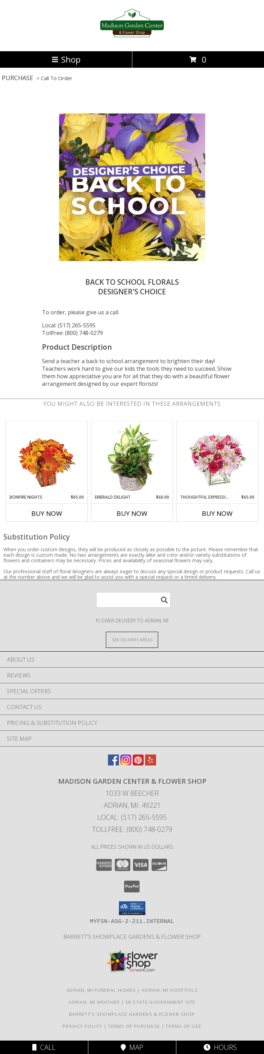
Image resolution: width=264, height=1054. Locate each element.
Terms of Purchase (134, 1026)
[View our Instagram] (125, 763)
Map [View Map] (132, 1047)
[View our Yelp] (150, 763)
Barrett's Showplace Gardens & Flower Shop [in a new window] (132, 937)
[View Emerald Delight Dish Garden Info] (132, 457)
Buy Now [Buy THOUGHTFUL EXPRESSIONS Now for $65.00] (217, 513)
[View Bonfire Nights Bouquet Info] (47, 458)
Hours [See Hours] (220, 1047)
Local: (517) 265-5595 (69, 325)
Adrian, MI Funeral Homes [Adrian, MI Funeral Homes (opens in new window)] (101, 990)
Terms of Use (183, 1026)
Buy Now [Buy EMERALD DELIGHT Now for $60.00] (132, 513)
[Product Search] (133, 600)
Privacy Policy (82, 1026)
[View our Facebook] (113, 763)
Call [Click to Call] (43, 1047)
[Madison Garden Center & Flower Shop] (132, 41)
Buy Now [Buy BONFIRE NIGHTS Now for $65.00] (46, 513)
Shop (66, 59)
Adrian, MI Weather (94, 1002)
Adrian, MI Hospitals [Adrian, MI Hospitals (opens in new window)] (170, 990)
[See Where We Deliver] (132, 639)
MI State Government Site (161, 1002)
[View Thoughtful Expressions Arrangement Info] (217, 458)
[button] (132, 908)
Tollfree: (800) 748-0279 (72, 333)
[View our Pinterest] (138, 763)
